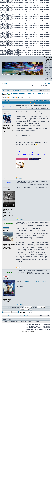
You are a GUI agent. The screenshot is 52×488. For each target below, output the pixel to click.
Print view (6, 100)
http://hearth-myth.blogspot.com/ (36, 281)
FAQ (48, 83)
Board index (6, 90)
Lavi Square (15, 90)
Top (3, 178)
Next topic (46, 100)
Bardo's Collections (26, 90)
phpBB (21, 331)
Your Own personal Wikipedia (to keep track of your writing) (25, 93)
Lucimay (9, 94)
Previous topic (37, 100)
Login (4, 83)
